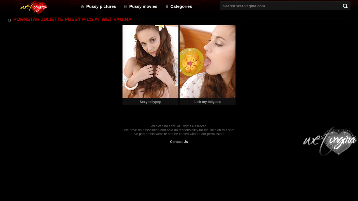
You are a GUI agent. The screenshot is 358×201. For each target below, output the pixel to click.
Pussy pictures (101, 6)
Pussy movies (143, 6)
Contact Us (179, 142)
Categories (181, 6)
